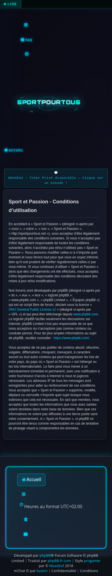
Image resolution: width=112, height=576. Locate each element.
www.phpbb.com (85, 314)
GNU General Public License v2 (32, 309)
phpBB (45, 555)
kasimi (42, 570)
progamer (92, 560)
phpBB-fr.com (59, 560)
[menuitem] (26, 40)
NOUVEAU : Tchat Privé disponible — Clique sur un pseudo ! (56, 180)
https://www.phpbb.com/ (71, 338)
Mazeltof (56, 565)
